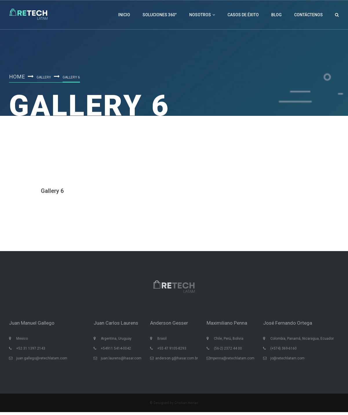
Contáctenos (308, 14)
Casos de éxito (243, 14)
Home (17, 76)
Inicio (124, 14)
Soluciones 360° (160, 14)
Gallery (44, 77)
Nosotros (202, 14)
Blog (276, 14)
